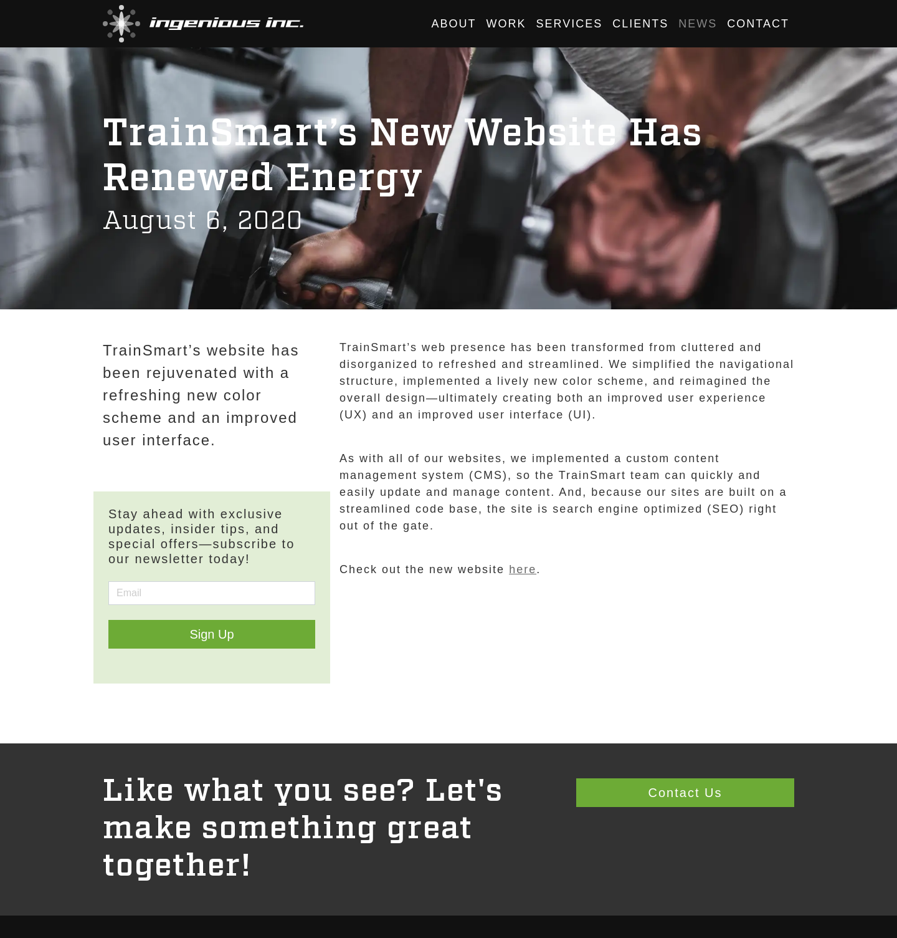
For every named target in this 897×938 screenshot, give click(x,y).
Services (569, 23)
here (522, 569)
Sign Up (211, 634)
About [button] (454, 23)
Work (506, 23)
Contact (758, 23)
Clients (640, 23)
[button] (203, 23)
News (697, 23)
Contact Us (685, 793)
